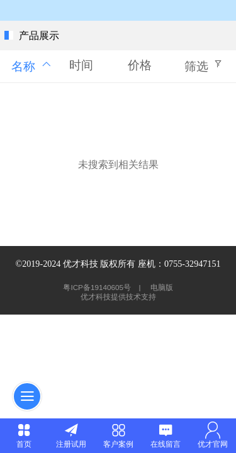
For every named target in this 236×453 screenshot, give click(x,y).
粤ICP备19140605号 (98, 287)
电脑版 (161, 287)
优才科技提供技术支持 (118, 297)
